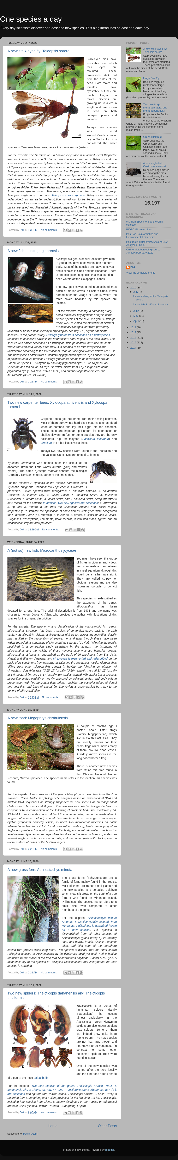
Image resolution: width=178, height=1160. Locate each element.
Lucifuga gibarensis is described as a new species (78, 335)
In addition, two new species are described (70, 503)
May (136, 315)
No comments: (49, 230)
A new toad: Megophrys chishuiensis (37, 718)
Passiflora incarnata (95, 439)
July (136, 292)
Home (52, 1126)
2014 (133, 347)
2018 (133, 327)
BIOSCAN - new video (139, 229)
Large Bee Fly (151, 78)
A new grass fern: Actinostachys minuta (39, 870)
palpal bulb (41, 1077)
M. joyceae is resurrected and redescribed (81, 658)
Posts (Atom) (30, 1133)
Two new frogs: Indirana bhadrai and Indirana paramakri (155, 107)
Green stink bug (152, 137)
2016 (133, 337)
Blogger (109, 1149)
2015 (133, 342)
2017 (133, 332)
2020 (133, 287)
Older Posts (107, 1126)
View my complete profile (140, 272)
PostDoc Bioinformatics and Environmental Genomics (142, 236)
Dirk (133, 267)
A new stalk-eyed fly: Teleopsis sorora (38, 51)
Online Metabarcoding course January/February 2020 (143, 251)
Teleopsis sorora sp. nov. (69, 195)
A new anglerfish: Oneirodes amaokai (154, 165)
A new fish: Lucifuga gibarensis (33, 251)
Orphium (46, 442)
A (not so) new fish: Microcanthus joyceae (41, 550)
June (137, 311)
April (137, 321)
